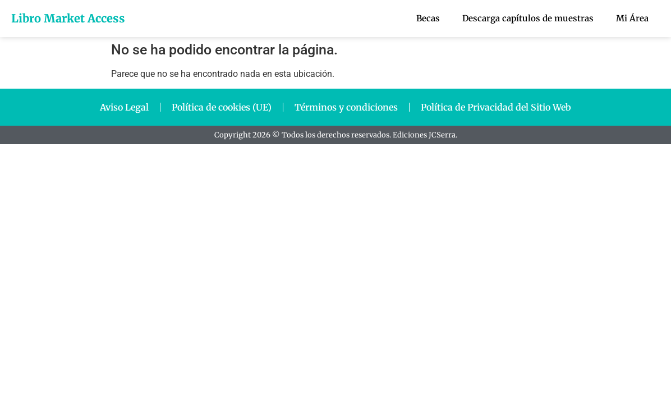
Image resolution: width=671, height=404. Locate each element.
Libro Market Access (68, 18)
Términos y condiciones (346, 107)
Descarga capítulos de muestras (528, 18)
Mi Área (632, 18)
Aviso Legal (124, 107)
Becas (428, 18)
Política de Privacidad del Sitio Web (496, 107)
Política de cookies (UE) (222, 107)
